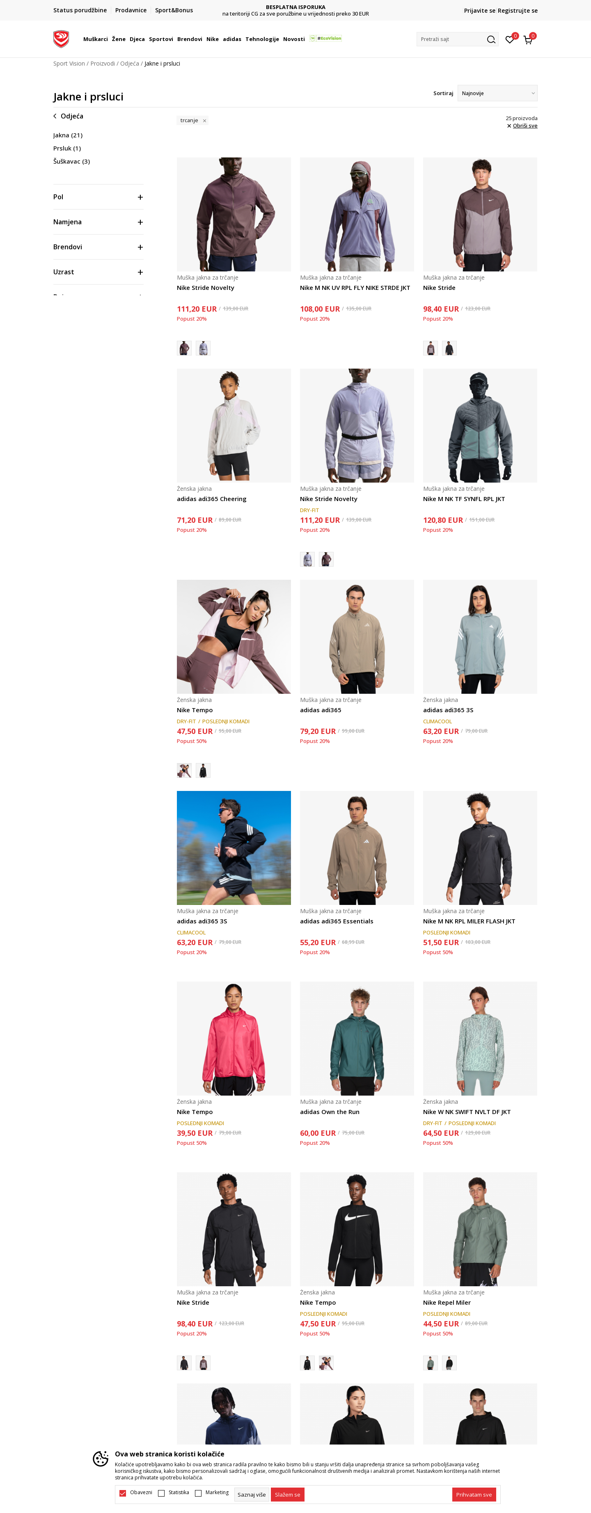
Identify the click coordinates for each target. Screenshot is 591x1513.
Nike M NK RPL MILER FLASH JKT (469, 921)
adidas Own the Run (330, 1111)
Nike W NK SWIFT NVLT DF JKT (467, 1111)
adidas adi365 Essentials (336, 921)
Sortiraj (443, 93)
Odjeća (129, 63)
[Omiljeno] (510, 39)
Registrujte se (518, 10)
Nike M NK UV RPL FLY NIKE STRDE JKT (355, 287)
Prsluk (67, 148)
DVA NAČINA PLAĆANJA (296, 7)
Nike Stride (439, 287)
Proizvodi (102, 63)
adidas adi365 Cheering (212, 498)
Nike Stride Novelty (205, 287)
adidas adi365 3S (448, 710)
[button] (458, 39)
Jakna (67, 135)
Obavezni (141, 1492)
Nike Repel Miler (447, 1302)
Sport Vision (69, 63)
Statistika (179, 1492)
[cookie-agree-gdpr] (288, 1495)
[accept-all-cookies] (474, 1495)
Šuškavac (71, 161)
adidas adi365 (320, 710)
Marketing (217, 1492)
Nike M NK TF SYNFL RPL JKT (464, 498)
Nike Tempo (195, 710)
